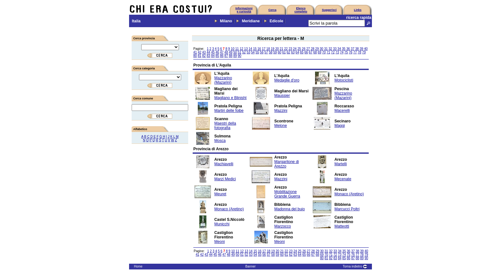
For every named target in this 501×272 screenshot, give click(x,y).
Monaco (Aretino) (349, 194)
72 (333, 52)
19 (272, 49)
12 (241, 49)
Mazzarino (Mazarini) (223, 80)
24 (295, 49)
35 (343, 49)
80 (195, 56)
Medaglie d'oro (286, 80)
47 (221, 52)
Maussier (282, 95)
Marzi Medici (225, 179)
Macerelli (342, 110)
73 (337, 52)
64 (297, 52)
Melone (280, 125)
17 (264, 49)
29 (317, 49)
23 (290, 49)
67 (310, 52)
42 (199, 52)
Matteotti (342, 226)
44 (208, 52)
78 (359, 52)
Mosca (220, 140)
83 (208, 56)
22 (286, 49)
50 (235, 52)
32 (330, 49)
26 (303, 49)
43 (204, 52)
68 (315, 52)
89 (235, 56)
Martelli (341, 164)
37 (352, 49)
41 (195, 52)
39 (361, 49)
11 (237, 49)
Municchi (221, 224)
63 (293, 52)
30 (321, 49)
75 (346, 52)
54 (253, 52)
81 (199, 56)
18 (268, 49)
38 (357, 49)
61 (284, 52)
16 (259, 49)
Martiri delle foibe (228, 110)
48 (226, 52)
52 (244, 52)
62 (288, 52)
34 (339, 49)
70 (324, 52)
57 (266, 52)
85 (217, 56)
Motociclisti (344, 80)
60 (279, 52)
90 (239, 56)
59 (275, 52)
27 (308, 49)
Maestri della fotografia (225, 125)
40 (366, 49)
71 (328, 52)
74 (341, 52)
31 (326, 49)
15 (255, 49)
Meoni (219, 241)
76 (350, 52)
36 (348, 49)
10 (232, 49)
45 (213, 52)
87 (226, 56)
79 (364, 52)
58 (270, 52)
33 (334, 49)
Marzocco (282, 226)
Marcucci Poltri (347, 209)
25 (299, 49)
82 (204, 56)
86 (221, 56)
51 (239, 52)
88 (230, 56)
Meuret (220, 194)
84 (213, 56)
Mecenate (343, 179)
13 (246, 49)
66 (306, 52)
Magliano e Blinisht (230, 98)
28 (312, 49)
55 (257, 52)
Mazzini (281, 110)
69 (319, 52)
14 (250, 49)
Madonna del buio (289, 209)
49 (230, 52)
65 (302, 52)
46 (217, 52)
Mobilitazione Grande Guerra (287, 194)
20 (277, 49)
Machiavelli (223, 164)
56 (262, 52)
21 (281, 49)
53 (248, 52)
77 (355, 52)
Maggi (340, 125)
